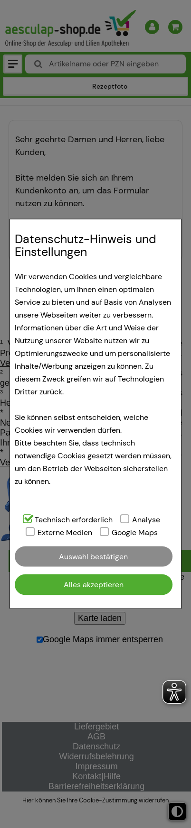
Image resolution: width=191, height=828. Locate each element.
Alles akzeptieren (94, 584)
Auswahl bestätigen (93, 556)
